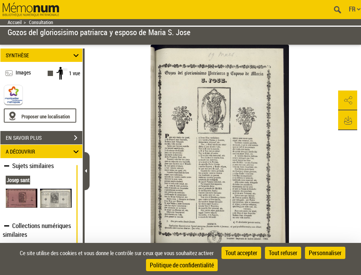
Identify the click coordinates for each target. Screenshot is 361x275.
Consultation (41, 22)
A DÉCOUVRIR (43, 151)
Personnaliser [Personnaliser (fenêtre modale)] (325, 253)
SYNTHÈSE (43, 55)
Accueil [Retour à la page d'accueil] (15, 22)
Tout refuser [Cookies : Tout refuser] (283, 253)
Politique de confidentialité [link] (182, 265)
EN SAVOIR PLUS (44, 138)
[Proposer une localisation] (40, 115)
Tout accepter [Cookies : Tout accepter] (241, 253)
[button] (347, 100)
